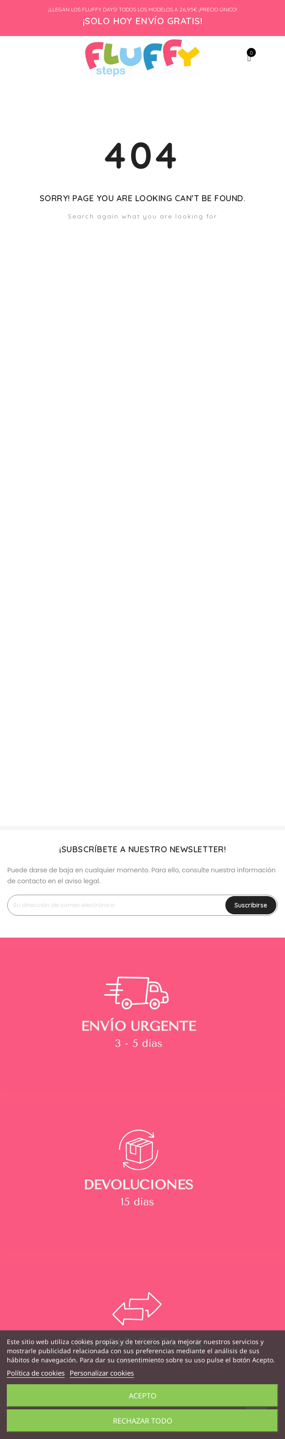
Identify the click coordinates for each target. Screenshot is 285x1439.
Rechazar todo (143, 1421)
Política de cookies (36, 1372)
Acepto (143, 1396)
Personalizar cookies (102, 1372)
